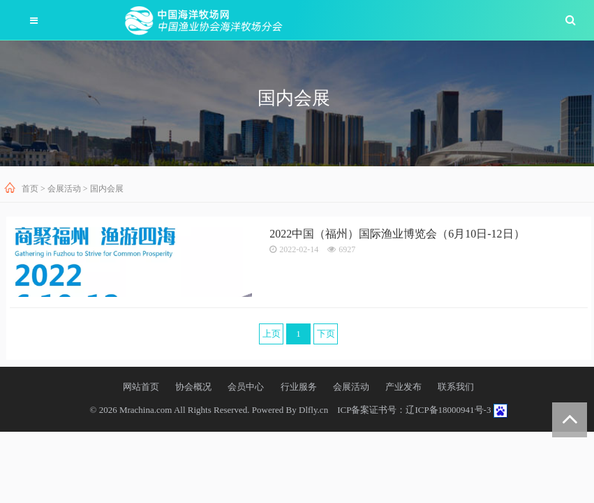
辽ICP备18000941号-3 (448, 409)
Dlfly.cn (313, 409)
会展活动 (64, 189)
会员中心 (246, 386)
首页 (30, 189)
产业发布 (403, 386)
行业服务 (299, 386)
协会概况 (193, 386)
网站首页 (141, 386)
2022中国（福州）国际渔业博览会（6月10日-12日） (396, 234)
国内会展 (107, 189)
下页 (326, 333)
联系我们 (456, 386)
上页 (271, 333)
